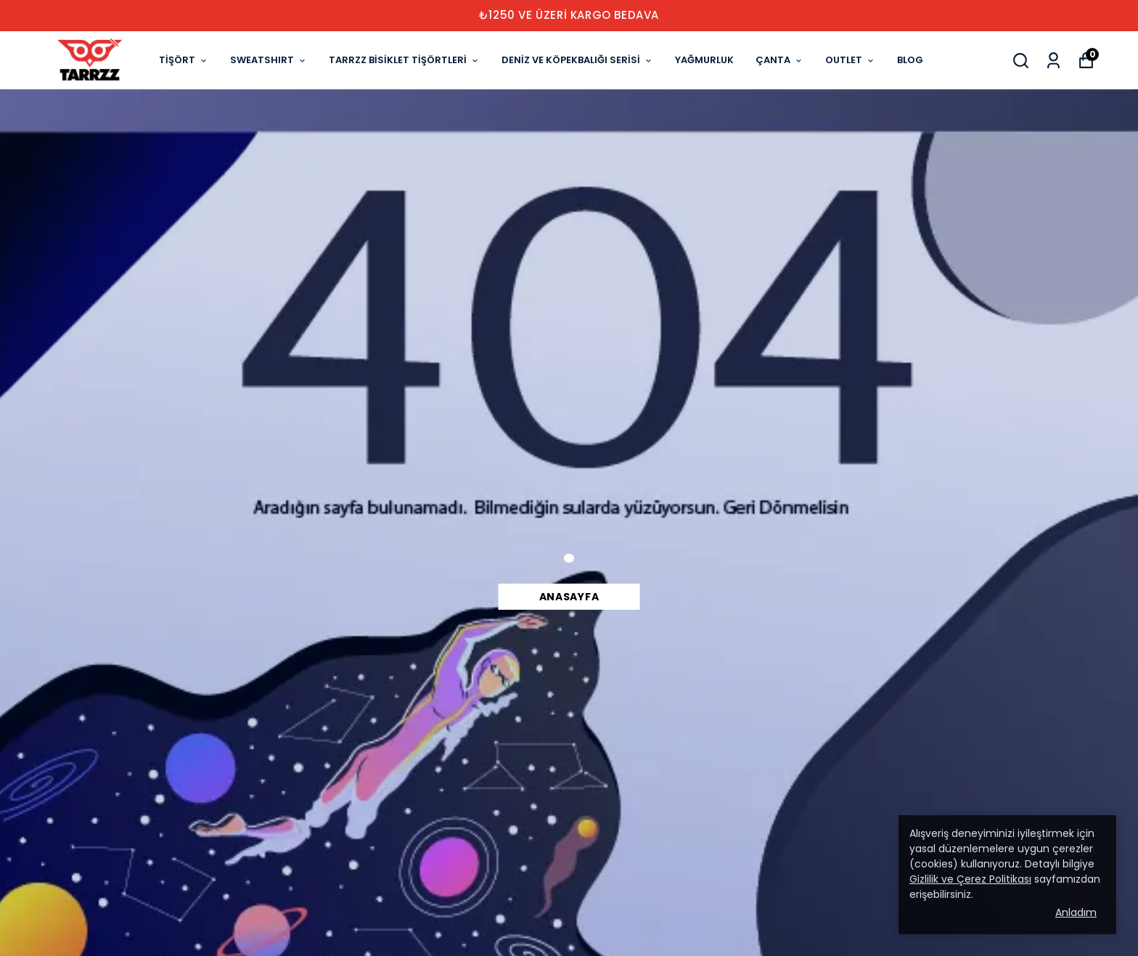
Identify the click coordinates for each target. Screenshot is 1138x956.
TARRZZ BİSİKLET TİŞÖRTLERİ (404, 60)
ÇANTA (779, 60)
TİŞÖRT (183, 60)
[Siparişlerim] (1053, 61)
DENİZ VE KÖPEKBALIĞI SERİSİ (577, 60)
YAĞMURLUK (704, 60)
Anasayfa (569, 596)
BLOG (910, 60)
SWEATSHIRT (268, 60)
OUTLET (850, 60)
